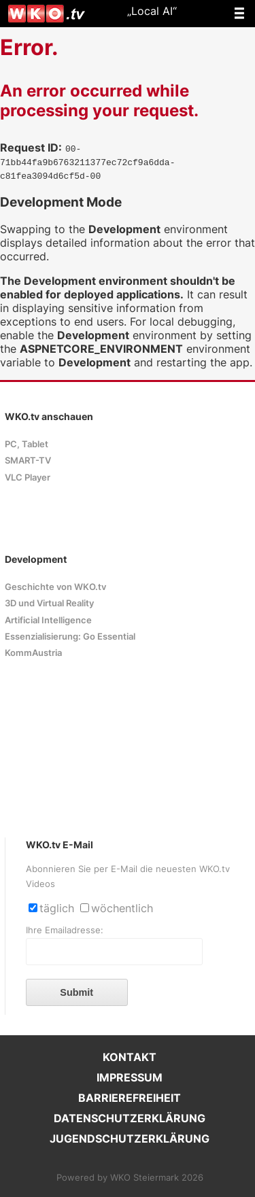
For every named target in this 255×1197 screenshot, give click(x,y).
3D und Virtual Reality (49, 603)
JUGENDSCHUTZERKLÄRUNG (129, 1138)
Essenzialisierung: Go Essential (70, 636)
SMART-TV (28, 460)
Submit (76, 992)
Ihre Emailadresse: (64, 930)
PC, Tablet (26, 444)
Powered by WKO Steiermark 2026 (129, 1178)
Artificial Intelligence (48, 620)
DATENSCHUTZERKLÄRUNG (129, 1118)
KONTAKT (129, 1057)
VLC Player (27, 477)
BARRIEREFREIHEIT (129, 1098)
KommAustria (33, 653)
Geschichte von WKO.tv (55, 587)
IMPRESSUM (130, 1077)
